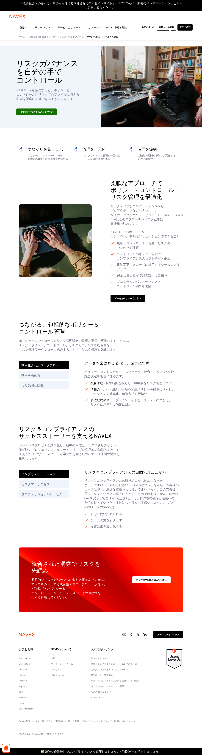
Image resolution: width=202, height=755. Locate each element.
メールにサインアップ (168, 635)
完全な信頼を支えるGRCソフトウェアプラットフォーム (56, 42)
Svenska (23, 698)
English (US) (24, 659)
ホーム (22, 42)
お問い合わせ (148, 33)
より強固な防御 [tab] (32, 386)
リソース (93, 33)
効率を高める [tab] (30, 376)
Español (23, 687)
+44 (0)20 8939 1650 (165, 14)
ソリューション (41, 33)
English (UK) (24, 664)
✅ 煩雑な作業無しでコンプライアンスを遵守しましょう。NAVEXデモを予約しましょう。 (101, 751)
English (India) (26, 709)
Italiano (22, 676)
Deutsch (23, 670)
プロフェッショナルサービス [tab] (41, 495)
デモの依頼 (185, 33)
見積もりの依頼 (166, 33)
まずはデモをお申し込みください (36, 112)
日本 (21, 692)
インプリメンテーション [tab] (38, 475)
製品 (22, 33)
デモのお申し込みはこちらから (151, 580)
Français (23, 681)
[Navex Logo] (17, 23)
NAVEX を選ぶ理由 (116, 33)
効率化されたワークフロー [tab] (40, 366)
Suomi (22, 704)
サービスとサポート (69, 33)
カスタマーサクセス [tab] (35, 485)
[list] (186, 14)
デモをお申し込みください (127, 299)
